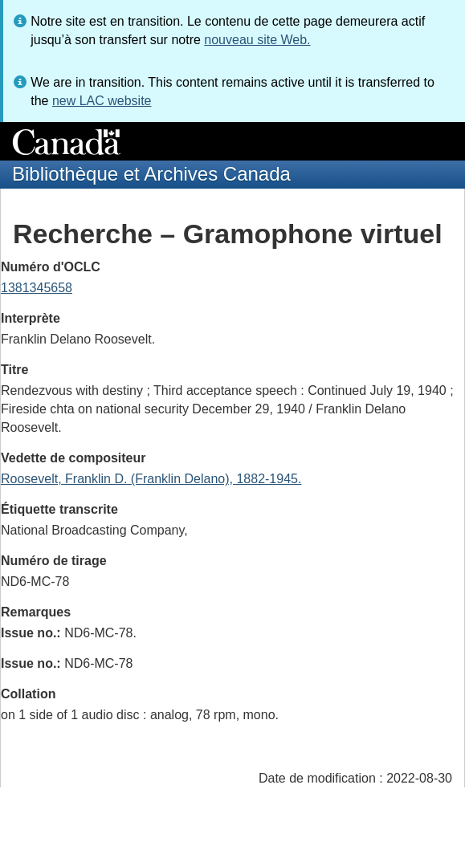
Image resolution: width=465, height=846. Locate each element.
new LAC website (102, 101)
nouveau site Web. (257, 40)
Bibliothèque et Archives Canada (151, 174)
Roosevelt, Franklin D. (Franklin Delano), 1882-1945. (151, 479)
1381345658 (36, 288)
